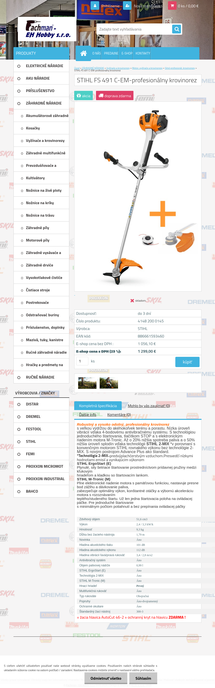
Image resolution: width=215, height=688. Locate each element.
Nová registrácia (146, 6)
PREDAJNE (111, 53)
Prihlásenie (110, 6)
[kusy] (82, 361)
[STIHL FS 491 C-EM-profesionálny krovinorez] (87, 378)
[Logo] (47, 29)
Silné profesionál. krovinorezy (180, 68)
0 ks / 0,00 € (188, 6)
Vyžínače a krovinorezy (118, 68)
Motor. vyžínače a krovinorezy (147, 68)
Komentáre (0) (119, 414)
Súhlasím (143, 678)
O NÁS (96, 53)
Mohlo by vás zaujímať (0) (149, 406)
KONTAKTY (143, 53)
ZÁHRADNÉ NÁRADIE (93, 68)
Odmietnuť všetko (105, 678)
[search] (176, 29)
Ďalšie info (87, 414)
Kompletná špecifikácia (98, 406)
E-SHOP (126, 53)
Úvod (77, 68)
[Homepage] (84, 53)
